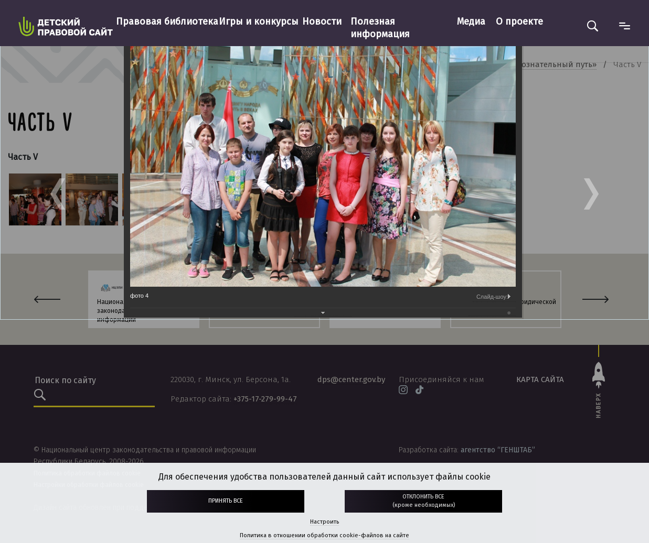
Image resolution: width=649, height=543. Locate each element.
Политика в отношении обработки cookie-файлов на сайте (324, 535)
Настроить (324, 521)
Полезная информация (380, 28)
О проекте (519, 21)
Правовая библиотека (167, 21)
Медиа (471, 21)
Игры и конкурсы (259, 21)
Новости (322, 21)
